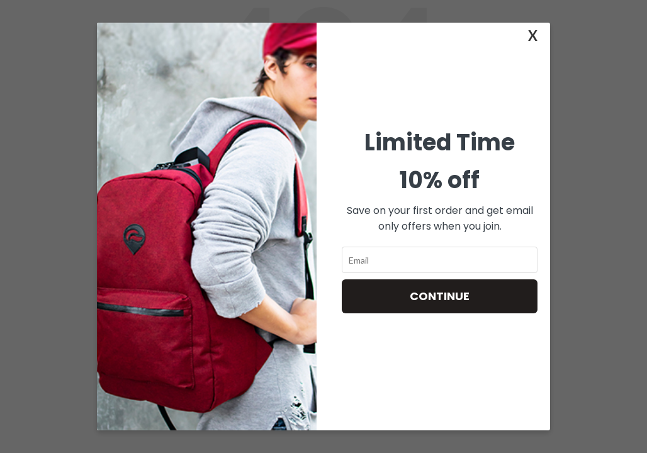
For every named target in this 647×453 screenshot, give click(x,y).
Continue (440, 296)
